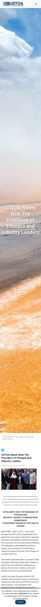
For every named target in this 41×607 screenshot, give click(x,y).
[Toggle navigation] (36, 4)
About (3, 435)
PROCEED (20, 602)
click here (23, 593)
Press (9, 435)
